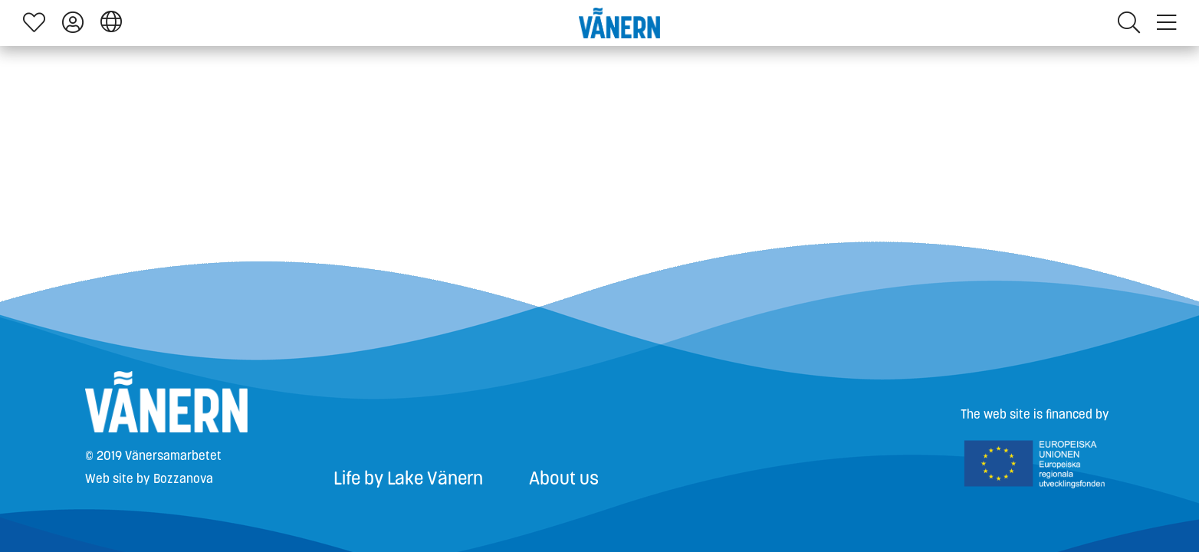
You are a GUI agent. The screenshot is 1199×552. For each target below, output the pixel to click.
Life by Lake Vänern (408, 478)
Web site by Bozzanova (149, 479)
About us (564, 478)
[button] (111, 22)
